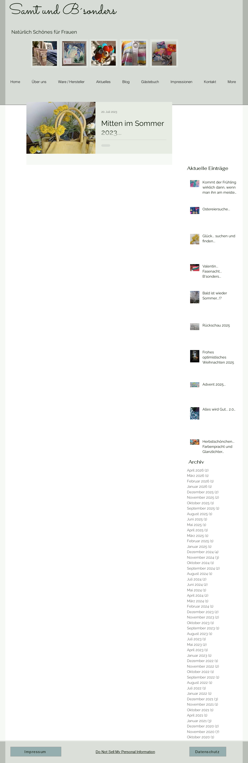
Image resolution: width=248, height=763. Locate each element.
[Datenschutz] (207, 751)
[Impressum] (35, 751)
